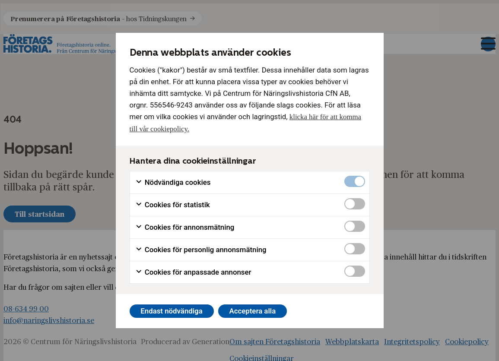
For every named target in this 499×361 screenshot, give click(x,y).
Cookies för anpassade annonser (193, 272)
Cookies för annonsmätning (185, 227)
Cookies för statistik (172, 204)
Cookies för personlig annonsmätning (201, 249)
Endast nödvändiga (171, 311)
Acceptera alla (252, 311)
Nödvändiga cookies (173, 182)
